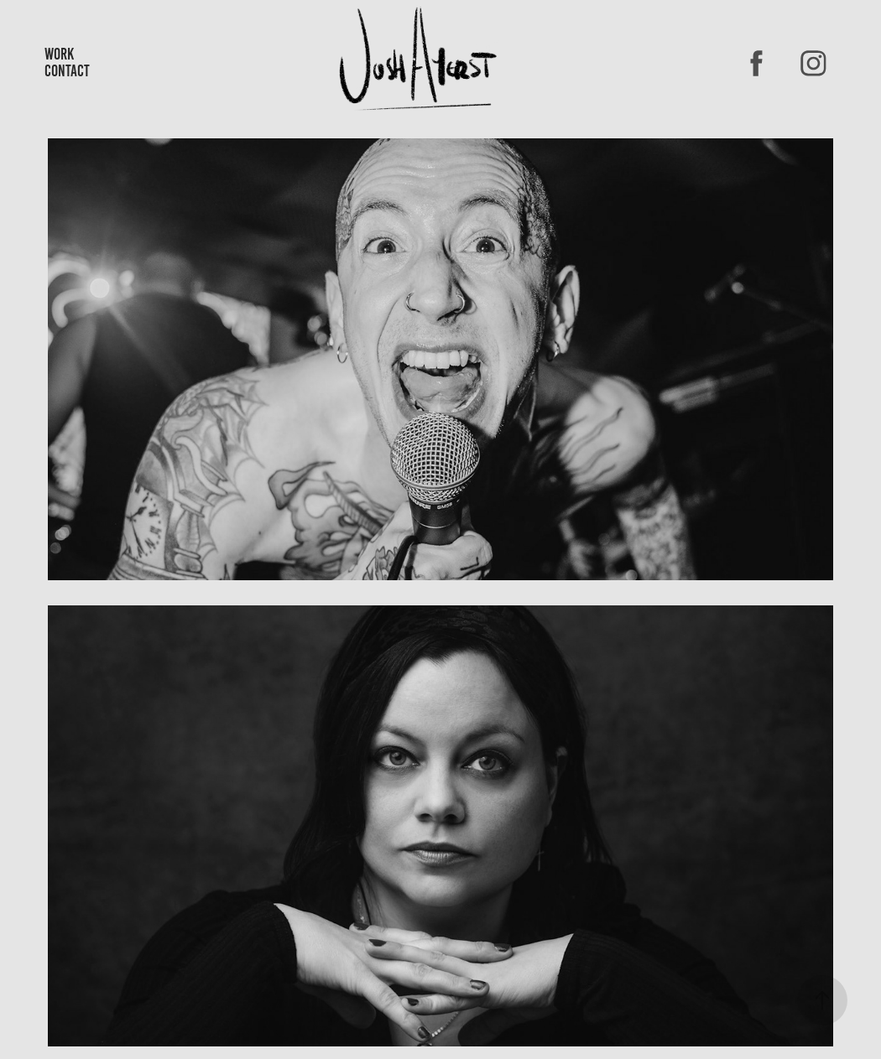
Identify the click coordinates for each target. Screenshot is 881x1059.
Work (59, 54)
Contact (67, 71)
